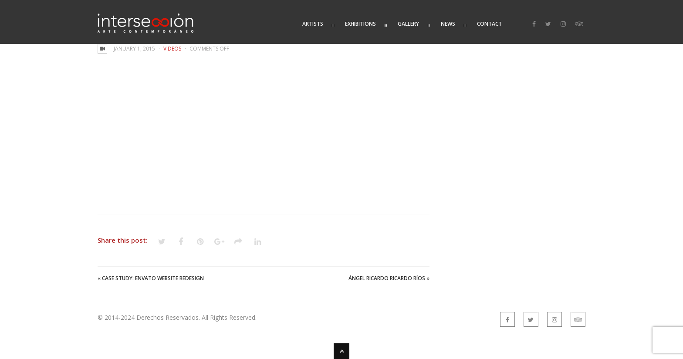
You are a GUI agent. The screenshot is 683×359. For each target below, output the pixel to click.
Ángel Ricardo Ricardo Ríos (386, 278)
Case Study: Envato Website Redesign (153, 278)
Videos (172, 48)
